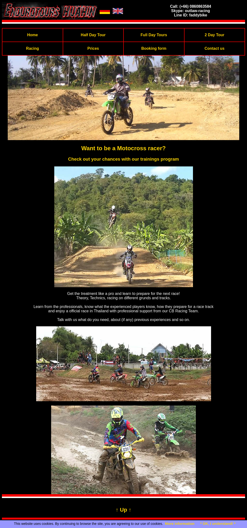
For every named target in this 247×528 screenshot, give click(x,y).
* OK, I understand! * (217, 523)
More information (180, 523)
